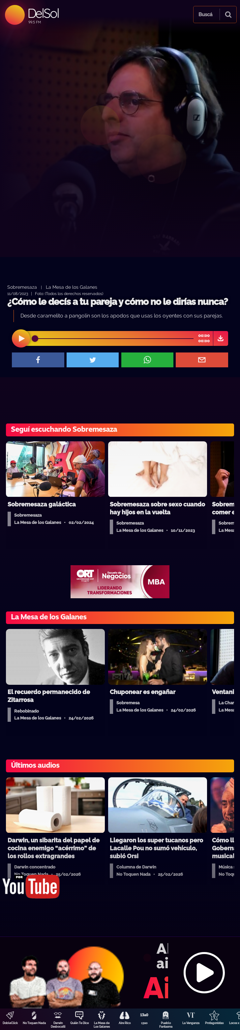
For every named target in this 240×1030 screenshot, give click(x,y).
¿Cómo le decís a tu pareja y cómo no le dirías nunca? (117, 301)
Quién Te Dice (79, 1023)
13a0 (144, 1023)
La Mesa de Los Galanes (102, 1024)
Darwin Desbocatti (58, 1024)
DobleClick (10, 1023)
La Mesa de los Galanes (71, 287)
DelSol (43, 13)
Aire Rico (125, 1023)
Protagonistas (214, 1023)
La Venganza (190, 1023)
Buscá (205, 15)
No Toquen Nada (34, 1023)
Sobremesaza (22, 287)
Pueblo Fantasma (165, 1024)
